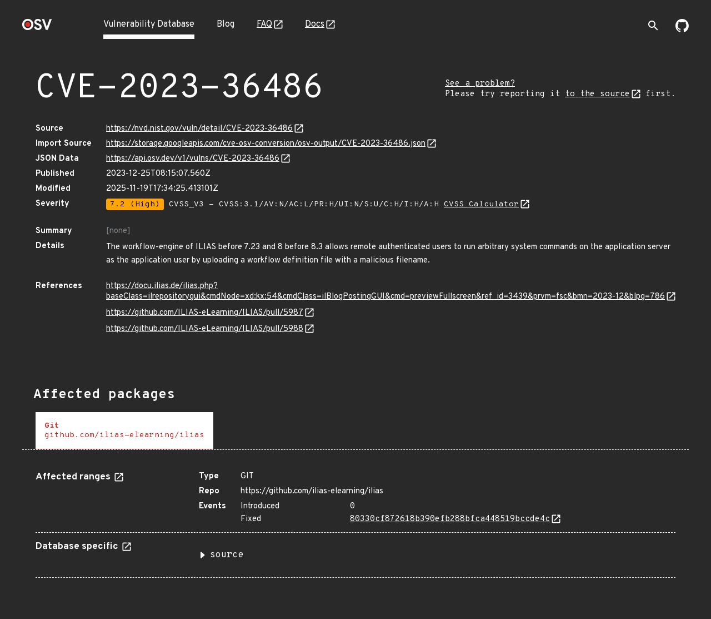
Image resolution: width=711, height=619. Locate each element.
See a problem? (480, 83)
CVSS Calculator (481, 204)
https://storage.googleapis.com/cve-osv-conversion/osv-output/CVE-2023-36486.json (265, 143)
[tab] (124, 430)
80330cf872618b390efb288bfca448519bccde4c (450, 519)
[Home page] (37, 28)
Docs (314, 24)
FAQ (264, 24)
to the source (597, 94)
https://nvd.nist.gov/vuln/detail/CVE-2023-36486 (199, 128)
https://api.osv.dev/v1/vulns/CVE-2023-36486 (192, 158)
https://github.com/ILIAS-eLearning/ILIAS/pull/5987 (204, 313)
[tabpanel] (355, 520)
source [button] (226, 555)
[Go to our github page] (682, 30)
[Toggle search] (653, 25)
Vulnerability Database (148, 24)
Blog (225, 24)
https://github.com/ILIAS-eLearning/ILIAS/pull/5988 (204, 329)
